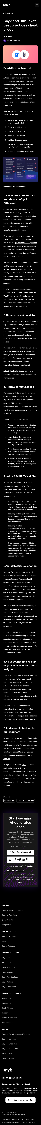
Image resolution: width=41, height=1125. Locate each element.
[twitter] (3, 1078)
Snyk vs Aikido (8, 1058)
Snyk (24, 765)
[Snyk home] (7, 5)
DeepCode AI (7, 920)
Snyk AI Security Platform (12, 910)
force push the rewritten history (20, 351)
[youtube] (7, 1078)
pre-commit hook (10, 276)
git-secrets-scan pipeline (26, 243)
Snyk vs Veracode (9, 1039)
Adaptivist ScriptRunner (14, 371)
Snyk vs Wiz (7, 1053)
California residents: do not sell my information (19, 1122)
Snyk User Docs (8, 967)
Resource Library (9, 936)
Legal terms (6, 1119)
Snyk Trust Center (9, 987)
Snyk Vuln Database (10, 977)
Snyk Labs (6, 958)
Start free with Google (18, 860)
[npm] (17, 1078)
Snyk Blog (7, 13)
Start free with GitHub (20, 852)
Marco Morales (13, 41)
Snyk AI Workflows (9, 915)
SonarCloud (18, 752)
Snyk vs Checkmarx (10, 1044)
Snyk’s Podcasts (8, 946)
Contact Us (6, 1003)
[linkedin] (10, 1078)
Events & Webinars (9, 1018)
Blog (4, 941)
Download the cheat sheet (14, 186)
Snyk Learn (6, 962)
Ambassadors (7, 1022)
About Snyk (6, 998)
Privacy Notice (17, 1119)
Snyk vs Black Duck (10, 1049)
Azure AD (10, 870)
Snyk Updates (7, 982)
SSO (21, 866)
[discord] (20, 1078)
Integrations (6, 925)
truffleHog (7, 266)
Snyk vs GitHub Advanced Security (16, 1034)
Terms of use (29, 1119)
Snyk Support (7, 972)
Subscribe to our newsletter (20, 1100)
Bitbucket (29, 866)
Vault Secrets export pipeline (15, 296)
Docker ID (20, 870)
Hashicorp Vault (21, 292)
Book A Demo (7, 1008)
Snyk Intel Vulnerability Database (21, 719)
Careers (5, 1013)
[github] (13, 1078)
